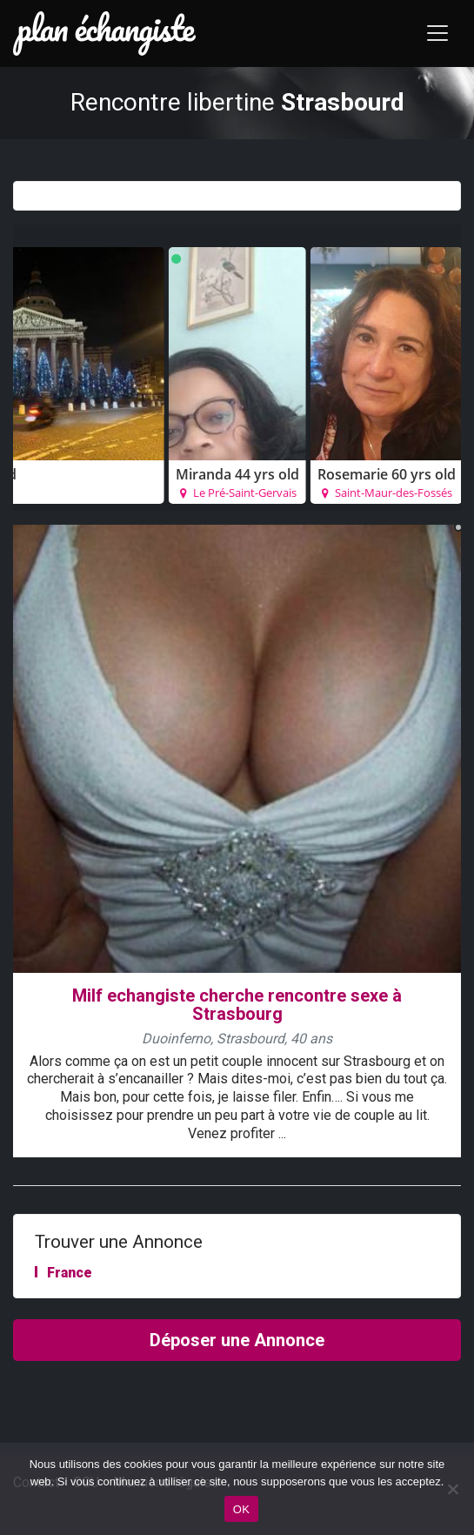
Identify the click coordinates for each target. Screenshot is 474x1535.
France (69, 1272)
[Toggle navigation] (437, 33)
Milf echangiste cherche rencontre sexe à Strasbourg (237, 1004)
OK (241, 1509)
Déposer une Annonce (237, 1340)
